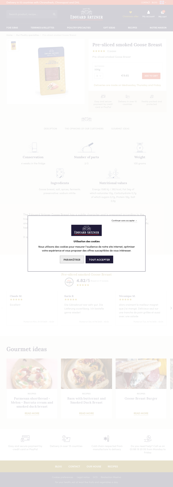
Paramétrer (72, 259)
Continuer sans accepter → (124, 220)
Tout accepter (99, 259)
